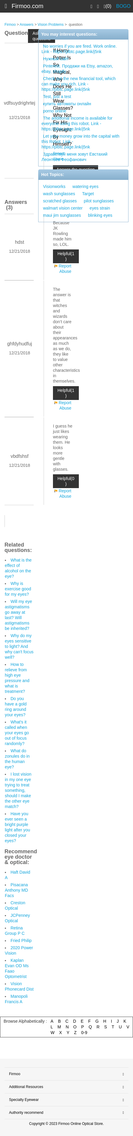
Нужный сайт (56, 58)
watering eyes (85, 186)
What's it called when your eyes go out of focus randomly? (17, 733)
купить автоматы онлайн (67, 103)
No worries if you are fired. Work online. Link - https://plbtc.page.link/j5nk (79, 49)
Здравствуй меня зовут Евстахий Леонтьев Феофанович (74, 157)
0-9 (84, 1032)
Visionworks (54, 186)
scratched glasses (60, 200)
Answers (26, 24)
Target (88, 193)
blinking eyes (100, 215)
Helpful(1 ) (65, 256)
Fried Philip (21, 940)
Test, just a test (57, 96)
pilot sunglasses (99, 200)
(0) (107, 6)
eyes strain (100, 208)
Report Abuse (65, 269)
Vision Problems (50, 24)
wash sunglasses (59, 193)
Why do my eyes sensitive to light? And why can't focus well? (19, 646)
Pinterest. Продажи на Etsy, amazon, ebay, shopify (77, 69)
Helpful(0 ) (65, 481)
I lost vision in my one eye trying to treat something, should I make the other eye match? (18, 790)
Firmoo (10, 24)
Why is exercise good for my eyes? (18, 589)
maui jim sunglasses (62, 215)
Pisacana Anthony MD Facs (16, 890)
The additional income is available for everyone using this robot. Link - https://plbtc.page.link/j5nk (77, 123)
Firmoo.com (28, 6)
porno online (54, 111)
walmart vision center (63, 208)
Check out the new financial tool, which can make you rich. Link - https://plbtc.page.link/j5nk (79, 84)
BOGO (123, 6)
